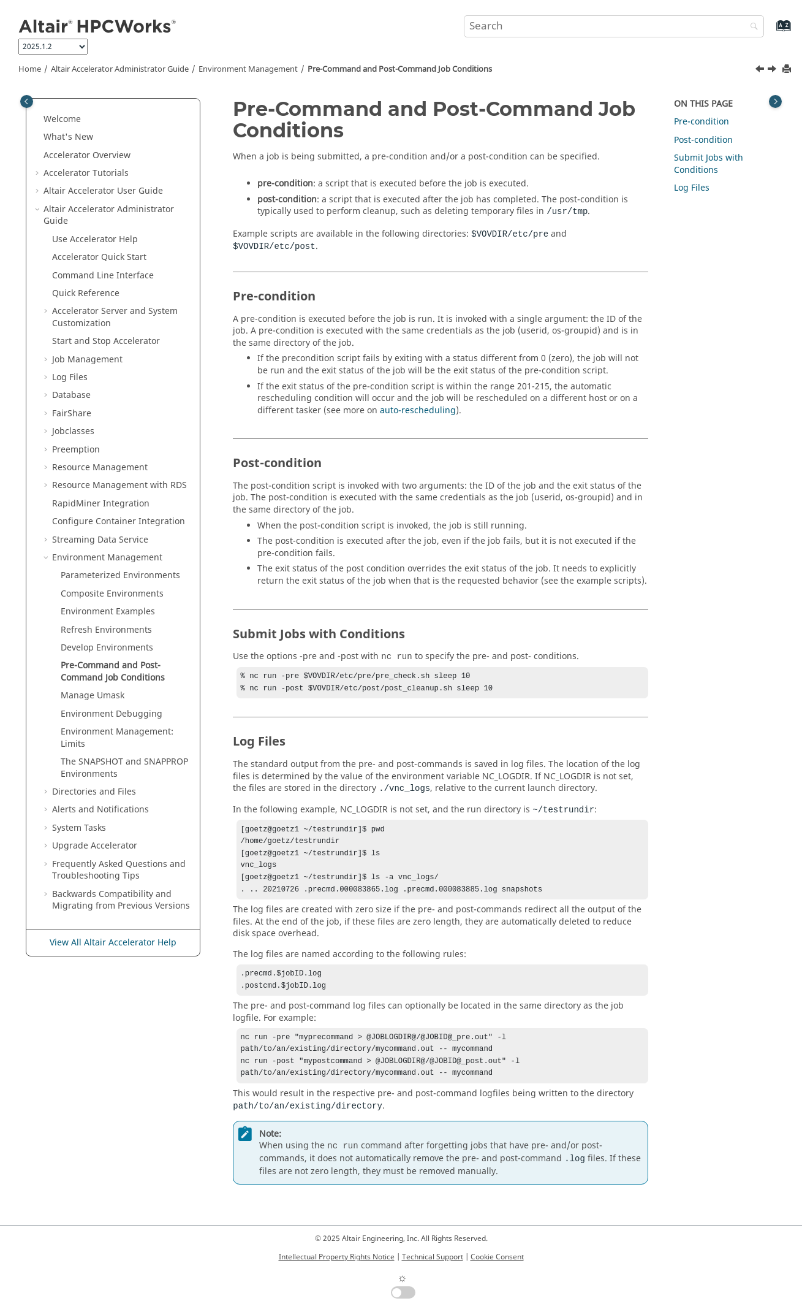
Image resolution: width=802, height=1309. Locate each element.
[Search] (751, 27)
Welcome (62, 119)
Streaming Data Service (100, 539)
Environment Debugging (111, 714)
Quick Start (99, 257)
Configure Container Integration (118, 521)
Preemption (76, 449)
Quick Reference (85, 293)
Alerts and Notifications (100, 809)
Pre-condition (701, 121)
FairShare (71, 413)
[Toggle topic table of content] (775, 101)
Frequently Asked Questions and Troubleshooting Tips (119, 870)
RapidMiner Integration (100, 503)
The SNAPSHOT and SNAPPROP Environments (124, 767)
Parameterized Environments (120, 575)
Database (71, 395)
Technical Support (432, 1256)
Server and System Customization (115, 317)
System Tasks (79, 828)
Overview (87, 155)
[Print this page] (788, 69)
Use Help (95, 239)
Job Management (87, 359)
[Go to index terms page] (770, 31)
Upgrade (94, 845)
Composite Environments (112, 593)
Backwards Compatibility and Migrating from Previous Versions (121, 900)
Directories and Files (94, 791)
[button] (39, 119)
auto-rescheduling (418, 410)
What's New (68, 137)
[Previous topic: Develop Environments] (761, 70)
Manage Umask (92, 695)
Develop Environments (107, 647)
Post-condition (703, 140)
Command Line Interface (103, 275)
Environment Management (248, 69)
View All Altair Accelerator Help (113, 942)
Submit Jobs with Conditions (708, 164)
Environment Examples (108, 611)
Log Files (70, 377)
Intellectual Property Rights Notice (337, 1256)
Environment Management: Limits (117, 737)
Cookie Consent (497, 1256)
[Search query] (614, 26)
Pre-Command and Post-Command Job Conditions (400, 69)
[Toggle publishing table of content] (26, 101)
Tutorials (86, 173)
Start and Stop (106, 341)
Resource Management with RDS (119, 485)
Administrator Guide (120, 69)
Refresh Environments (106, 630)
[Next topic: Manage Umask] (773, 70)
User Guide (103, 191)
